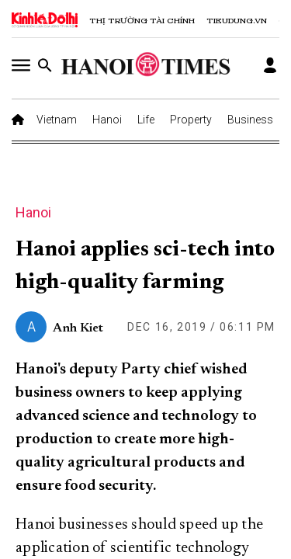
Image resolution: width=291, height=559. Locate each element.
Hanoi (107, 119)
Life (145, 119)
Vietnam (56, 119)
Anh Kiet (78, 328)
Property (191, 119)
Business (250, 119)
